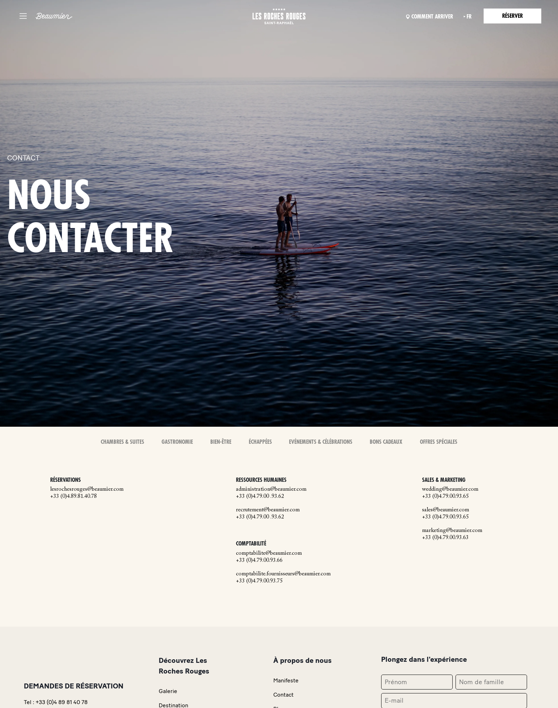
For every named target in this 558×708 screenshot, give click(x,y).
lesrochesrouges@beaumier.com (86, 489)
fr (469, 17)
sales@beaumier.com (445, 510)
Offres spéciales (438, 442)
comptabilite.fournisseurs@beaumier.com (283, 574)
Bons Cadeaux (386, 442)
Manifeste (286, 680)
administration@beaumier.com (271, 489)
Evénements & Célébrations (320, 442)
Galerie (168, 691)
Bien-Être (220, 442)
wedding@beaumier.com (450, 489)
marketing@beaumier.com (452, 530)
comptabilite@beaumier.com (269, 553)
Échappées (260, 442)
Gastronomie (177, 442)
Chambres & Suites (122, 442)
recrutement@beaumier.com (268, 510)
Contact (283, 694)
